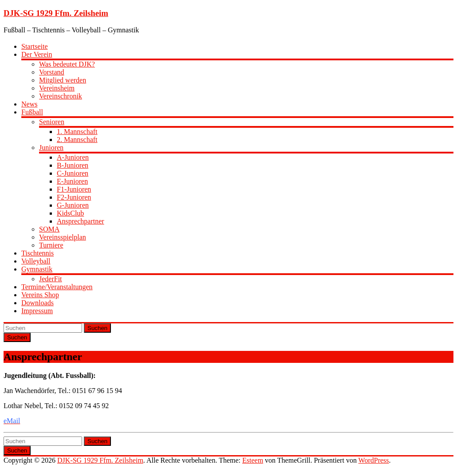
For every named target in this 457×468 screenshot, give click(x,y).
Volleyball (35, 261)
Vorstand (51, 72)
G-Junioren (73, 205)
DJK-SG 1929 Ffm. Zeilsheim (56, 13)
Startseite (34, 46)
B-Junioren (72, 165)
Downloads (37, 303)
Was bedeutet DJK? (67, 64)
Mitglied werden (62, 80)
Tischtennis (37, 253)
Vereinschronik (60, 96)
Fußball (32, 112)
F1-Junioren (74, 189)
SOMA (49, 229)
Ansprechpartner (80, 221)
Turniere (51, 245)
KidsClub (70, 213)
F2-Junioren (74, 197)
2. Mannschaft (77, 139)
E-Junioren (72, 181)
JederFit (50, 279)
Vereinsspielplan (62, 237)
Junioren (51, 147)
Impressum (37, 311)
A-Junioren (73, 157)
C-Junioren (72, 173)
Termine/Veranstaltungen (57, 287)
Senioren (51, 122)
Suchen (97, 328)
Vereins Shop (40, 295)
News (29, 104)
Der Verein (36, 54)
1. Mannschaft (77, 131)
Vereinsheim (57, 88)
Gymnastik (36, 269)
